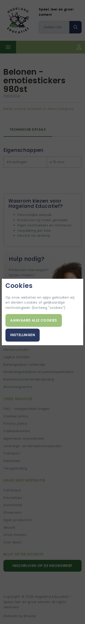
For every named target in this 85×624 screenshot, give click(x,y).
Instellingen (22, 334)
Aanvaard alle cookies (33, 320)
